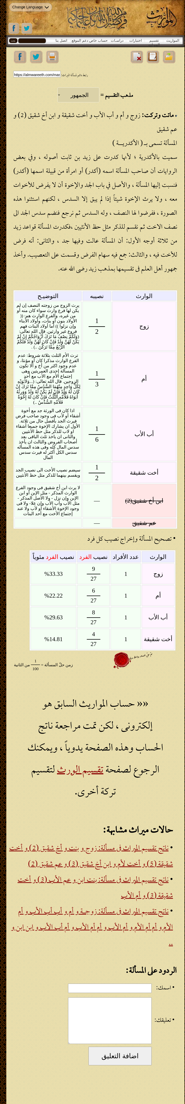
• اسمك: (165, 988)
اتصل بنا (61, 40)
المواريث (172, 40)
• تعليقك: (164, 1020)
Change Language (30, 7)
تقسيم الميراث (154, 41)
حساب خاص (98, 40)
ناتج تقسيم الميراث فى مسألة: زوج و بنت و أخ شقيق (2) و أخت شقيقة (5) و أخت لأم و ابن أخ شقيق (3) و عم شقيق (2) (91, 856)
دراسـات (117, 40)
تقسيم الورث (80, 770)
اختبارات (135, 40)
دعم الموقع (80, 40)
